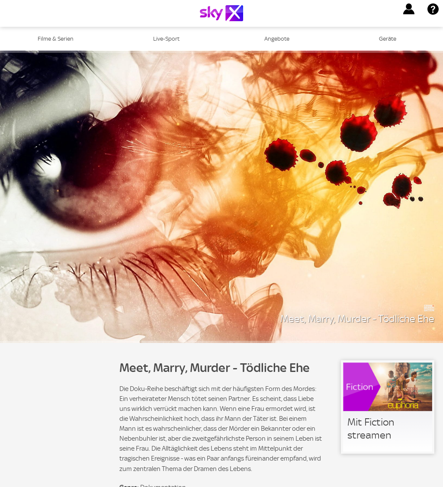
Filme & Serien (56, 38)
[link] (387, 407)
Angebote (276, 38)
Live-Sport (166, 38)
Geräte (387, 38)
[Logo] (221, 13)
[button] (408, 9)
